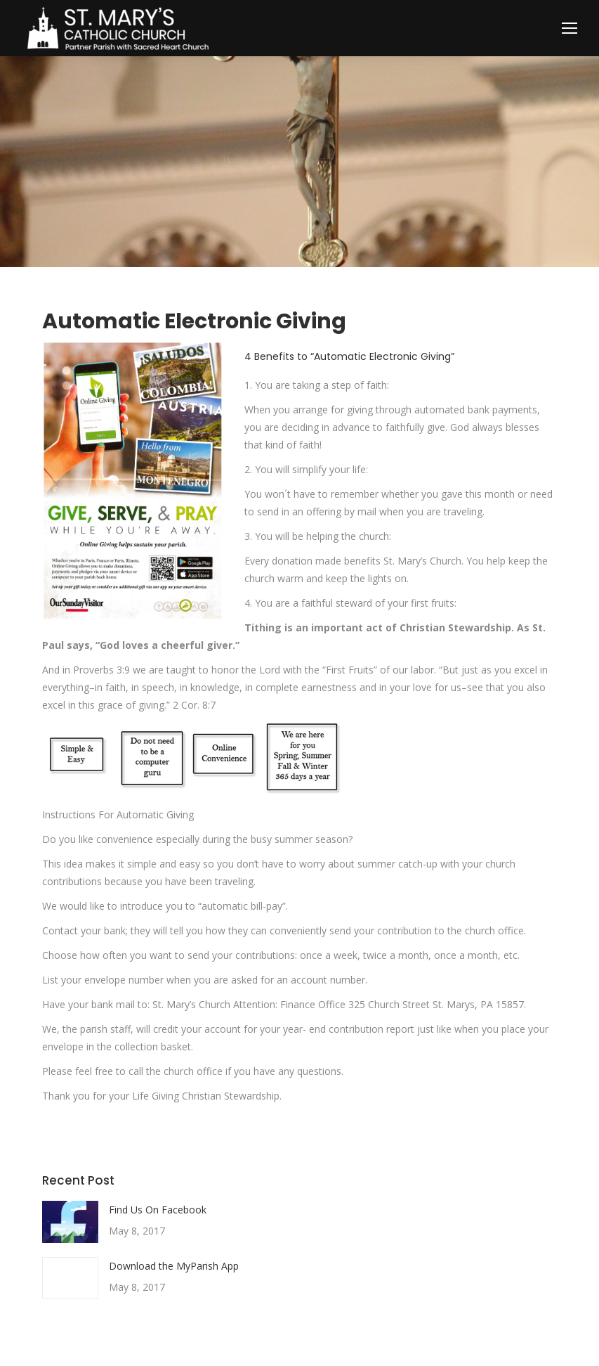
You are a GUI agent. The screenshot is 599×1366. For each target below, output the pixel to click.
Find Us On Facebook (157, 1209)
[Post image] (70, 1222)
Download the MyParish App (174, 1265)
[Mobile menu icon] (569, 28)
